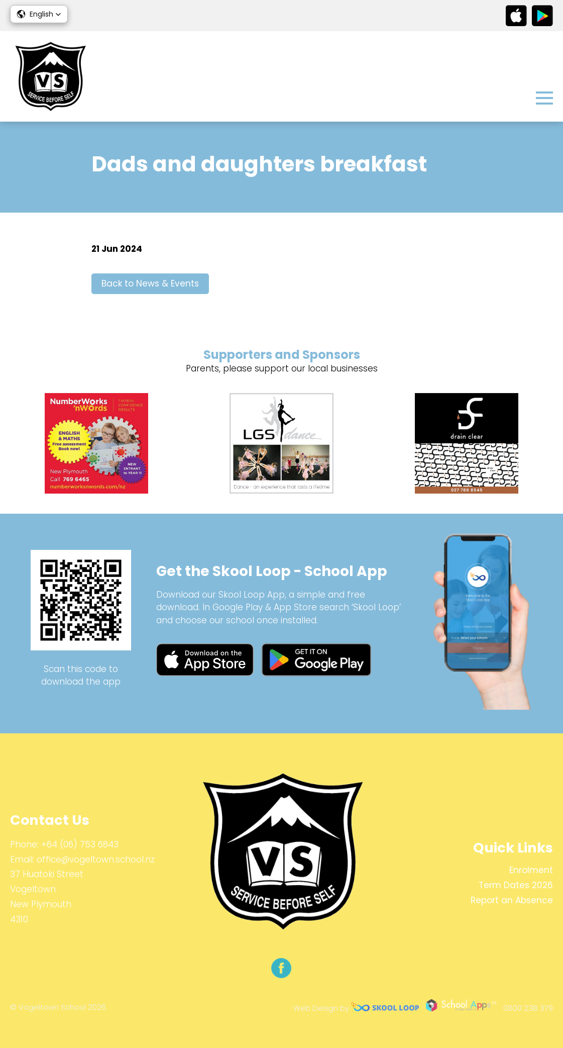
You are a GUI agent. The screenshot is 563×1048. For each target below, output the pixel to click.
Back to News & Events (150, 283)
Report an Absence (512, 900)
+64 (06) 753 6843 (80, 844)
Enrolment (531, 870)
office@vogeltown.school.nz (96, 859)
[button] (39, 14)
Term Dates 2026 (516, 885)
